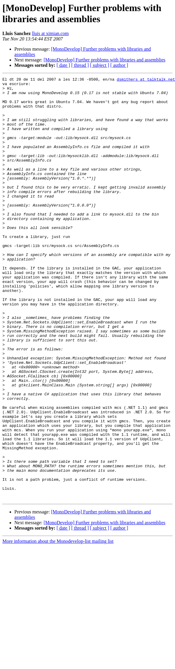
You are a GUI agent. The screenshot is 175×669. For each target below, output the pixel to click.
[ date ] (63, 65)
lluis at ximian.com (50, 33)
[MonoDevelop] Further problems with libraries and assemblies (104, 59)
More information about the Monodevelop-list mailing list (58, 625)
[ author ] (119, 65)
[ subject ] (99, 65)
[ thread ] (80, 65)
